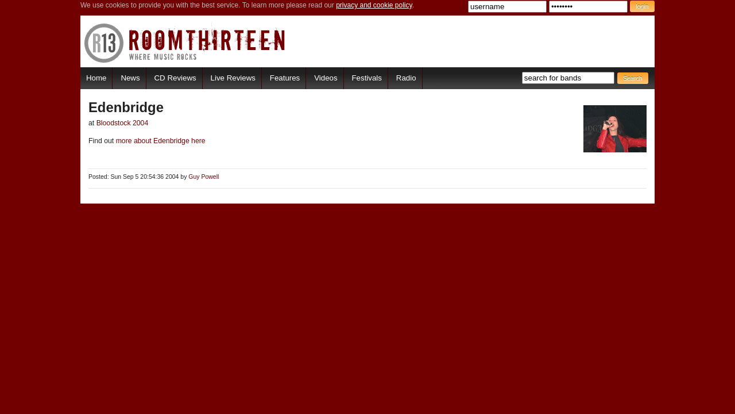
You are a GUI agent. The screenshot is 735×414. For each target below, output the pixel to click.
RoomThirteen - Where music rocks (185, 42)
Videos (325, 78)
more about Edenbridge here (159, 141)
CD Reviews (175, 78)
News (130, 78)
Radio (406, 78)
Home (96, 78)
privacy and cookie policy (374, 5)
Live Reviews (233, 78)
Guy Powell (203, 177)
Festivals (366, 78)
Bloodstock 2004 (122, 123)
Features (285, 78)
